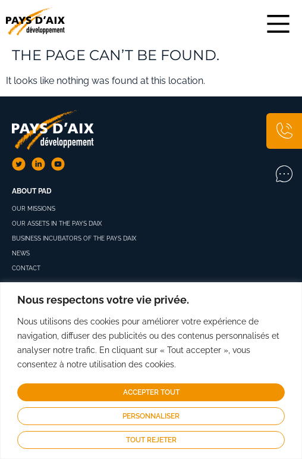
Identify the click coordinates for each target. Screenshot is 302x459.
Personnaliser (151, 416)
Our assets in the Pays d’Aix (57, 223)
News (21, 253)
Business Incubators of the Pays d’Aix (74, 238)
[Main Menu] (278, 23)
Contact (26, 268)
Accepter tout (151, 392)
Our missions (33, 208)
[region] (151, 370)
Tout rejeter (151, 440)
